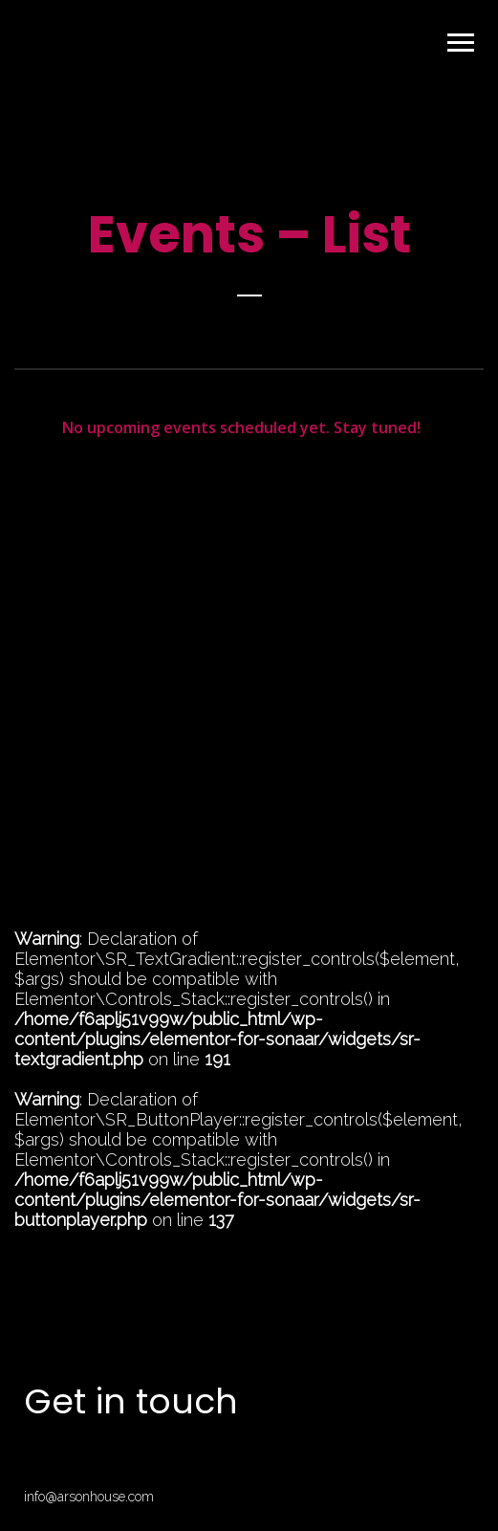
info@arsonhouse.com (89, 1496)
